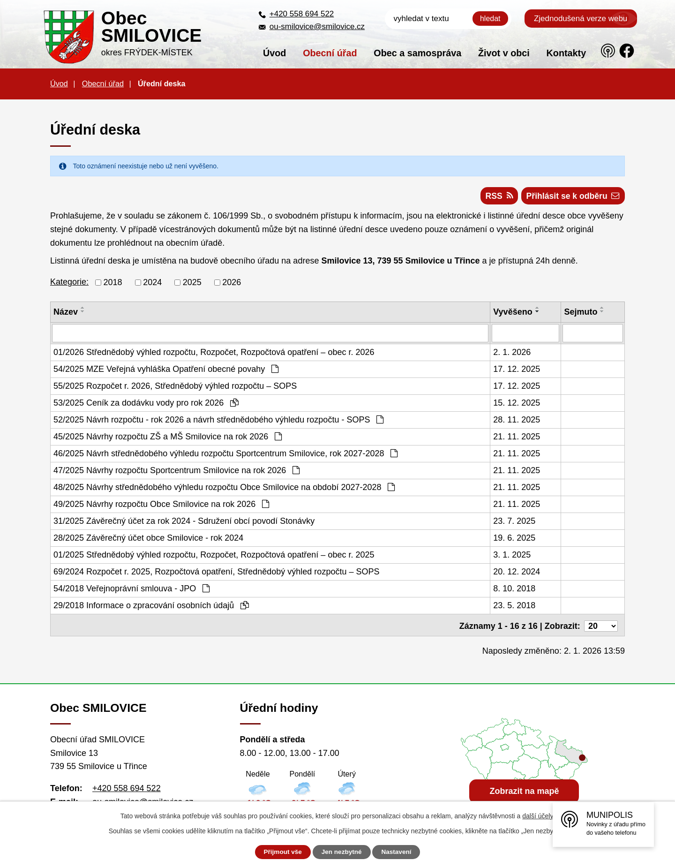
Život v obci (504, 53)
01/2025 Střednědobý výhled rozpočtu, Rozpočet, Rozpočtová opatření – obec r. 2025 (213, 555)
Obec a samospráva (417, 53)
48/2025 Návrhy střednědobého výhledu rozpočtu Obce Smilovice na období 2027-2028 (224, 488)
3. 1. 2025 (512, 555)
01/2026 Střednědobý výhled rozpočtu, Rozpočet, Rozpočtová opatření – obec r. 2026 (213, 353)
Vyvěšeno (512, 313)
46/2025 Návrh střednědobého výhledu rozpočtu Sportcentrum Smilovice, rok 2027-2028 (225, 454)
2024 (152, 283)
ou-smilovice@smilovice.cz (317, 26)
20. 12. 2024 (516, 572)
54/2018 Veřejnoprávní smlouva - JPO (131, 589)
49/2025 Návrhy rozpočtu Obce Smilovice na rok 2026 (161, 505)
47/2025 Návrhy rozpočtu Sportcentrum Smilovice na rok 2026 (176, 471)
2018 (113, 283)
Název (65, 313)
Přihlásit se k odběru (572, 197)
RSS (496, 197)
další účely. (538, 816)
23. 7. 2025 (514, 522)
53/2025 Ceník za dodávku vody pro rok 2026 (146, 403)
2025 (192, 283)
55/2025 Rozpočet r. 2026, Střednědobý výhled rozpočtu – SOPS (175, 387)
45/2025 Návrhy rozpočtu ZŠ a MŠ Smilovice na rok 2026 (167, 437)
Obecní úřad (330, 53)
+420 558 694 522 (302, 13)
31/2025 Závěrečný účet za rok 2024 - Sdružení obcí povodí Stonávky (184, 522)
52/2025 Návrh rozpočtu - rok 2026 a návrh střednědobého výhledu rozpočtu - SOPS (218, 420)
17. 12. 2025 (516, 370)
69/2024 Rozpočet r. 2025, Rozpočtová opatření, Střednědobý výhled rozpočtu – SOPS (216, 572)
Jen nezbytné (342, 852)
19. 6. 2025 (514, 538)
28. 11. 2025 (516, 420)
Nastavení (399, 852)
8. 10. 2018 (514, 589)
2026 (231, 283)
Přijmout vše (280, 852)
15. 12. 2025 (516, 403)
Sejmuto (580, 313)
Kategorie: (69, 283)
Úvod (274, 53)
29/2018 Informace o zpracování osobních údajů (151, 606)
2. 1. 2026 (512, 353)
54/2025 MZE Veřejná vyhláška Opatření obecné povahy (165, 370)
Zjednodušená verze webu (580, 18)
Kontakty (566, 53)
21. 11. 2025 (516, 437)
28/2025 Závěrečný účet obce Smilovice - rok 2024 (148, 538)
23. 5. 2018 (514, 606)
